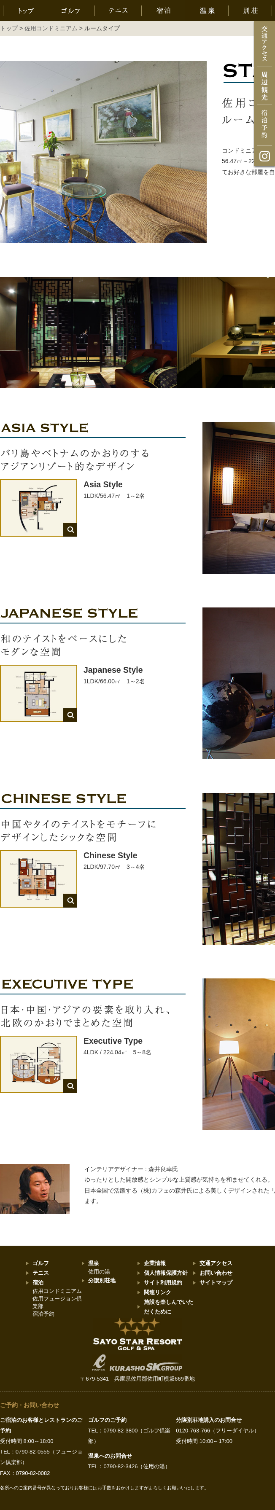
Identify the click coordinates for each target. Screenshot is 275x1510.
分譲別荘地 (102, 1280)
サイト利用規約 (163, 1282)
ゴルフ (40, 1263)
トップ (9, 28)
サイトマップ (216, 1282)
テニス (40, 1273)
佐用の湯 (99, 1271)
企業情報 (155, 1263)
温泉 (93, 1263)
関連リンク (157, 1292)
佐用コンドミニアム (51, 28)
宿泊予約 (43, 1314)
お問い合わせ (216, 1273)
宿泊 (37, 1282)
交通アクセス (216, 1263)
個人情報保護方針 (166, 1273)
